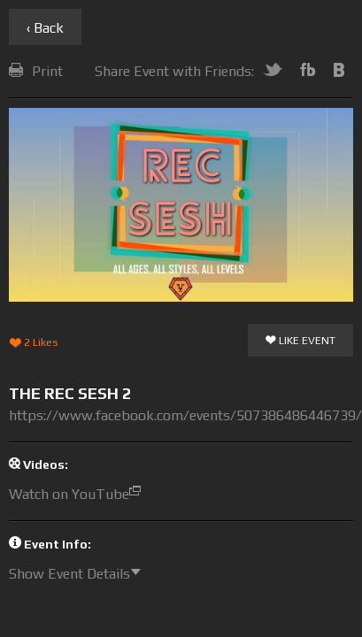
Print (36, 71)
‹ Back (45, 27)
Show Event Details (79, 573)
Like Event (300, 341)
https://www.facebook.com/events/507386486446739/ (185, 415)
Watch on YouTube (79, 494)
